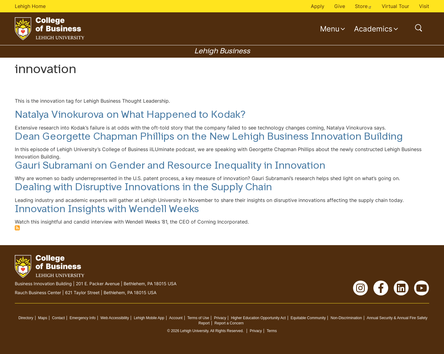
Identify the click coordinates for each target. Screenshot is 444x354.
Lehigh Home (30, 6)
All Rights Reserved (226, 331)
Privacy (220, 318)
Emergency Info (83, 318)
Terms (272, 331)
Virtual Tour (395, 6)
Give (339, 6)
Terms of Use (198, 318)
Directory (25, 318)
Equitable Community (308, 318)
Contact (58, 318)
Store (363, 6)
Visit (424, 6)
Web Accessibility (115, 318)
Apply (317, 6)
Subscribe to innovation (17, 227)
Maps (42, 318)
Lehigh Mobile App (149, 318)
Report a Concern (229, 323)
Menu (329, 28)
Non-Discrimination (346, 318)
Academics (373, 28)
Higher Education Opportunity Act (258, 318)
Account (175, 318)
